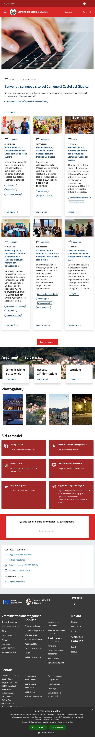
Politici (4, 639)
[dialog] (47, 722)
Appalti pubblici (31, 643)
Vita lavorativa (31, 634)
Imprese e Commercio (34, 639)
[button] (47, 733)
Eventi (74, 651)
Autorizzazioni (54, 658)
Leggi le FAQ (30, 691)
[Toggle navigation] (4, 11)
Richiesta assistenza (33, 696)
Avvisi (72, 139)
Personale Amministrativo (8, 646)
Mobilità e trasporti (33, 657)
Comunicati (11, 139)
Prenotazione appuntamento (31, 677)
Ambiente (52, 645)
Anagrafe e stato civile (34, 625)
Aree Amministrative (10, 626)
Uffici (3, 630)
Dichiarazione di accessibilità (54, 694)
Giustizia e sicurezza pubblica (56, 631)
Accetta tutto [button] (38, 727)
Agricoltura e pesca (56, 662)
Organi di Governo (9, 621)
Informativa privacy (56, 683)
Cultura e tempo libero (34, 630)
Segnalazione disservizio (30, 685)
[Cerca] (89, 11)
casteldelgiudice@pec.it (16, 706)
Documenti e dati (8, 652)
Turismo (28, 652)
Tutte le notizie (47, 341)
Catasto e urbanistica (34, 648)
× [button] (92, 710)
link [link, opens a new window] (71, 722)
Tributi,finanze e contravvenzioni (55, 639)
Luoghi (74, 647)
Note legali (52, 688)
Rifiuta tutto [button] (57, 727)
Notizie (12, 79)
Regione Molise (10, 3)
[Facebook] (75, 12)
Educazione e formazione (53, 623)
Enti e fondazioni (8, 635)
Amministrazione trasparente (55, 677)
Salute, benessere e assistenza (56, 652)
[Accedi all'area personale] (84, 3)
